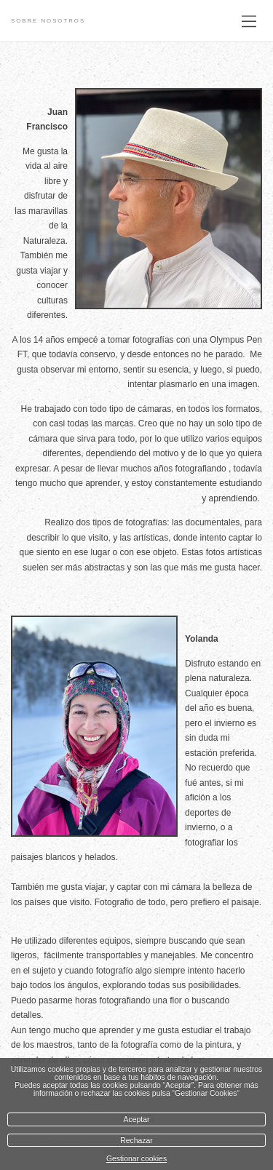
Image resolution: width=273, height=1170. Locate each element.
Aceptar (137, 1119)
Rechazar (136, 1141)
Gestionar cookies (136, 1159)
